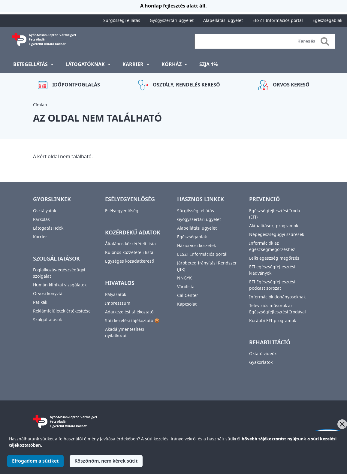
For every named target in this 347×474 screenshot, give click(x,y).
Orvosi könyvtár (48, 294)
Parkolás (41, 219)
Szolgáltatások (47, 320)
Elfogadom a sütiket (35, 464)
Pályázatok (115, 294)
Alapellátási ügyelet (223, 20)
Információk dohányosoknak (277, 297)
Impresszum (117, 303)
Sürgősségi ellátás (121, 20)
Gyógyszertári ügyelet (172, 20)
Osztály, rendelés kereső (186, 85)
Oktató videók (262, 354)
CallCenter (187, 295)
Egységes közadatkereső (129, 261)
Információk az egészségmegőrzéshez (272, 246)
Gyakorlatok (261, 362)
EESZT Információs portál (277, 20)
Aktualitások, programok (273, 226)
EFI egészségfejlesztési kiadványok (272, 270)
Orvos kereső (291, 85)
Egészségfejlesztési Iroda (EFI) (274, 214)
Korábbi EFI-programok (272, 321)
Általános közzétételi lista (130, 244)
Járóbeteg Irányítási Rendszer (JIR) (207, 266)
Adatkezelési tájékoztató (129, 312)
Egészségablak (327, 20)
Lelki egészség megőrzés (274, 258)
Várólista (186, 287)
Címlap (40, 105)
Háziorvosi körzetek (196, 246)
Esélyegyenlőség (121, 211)
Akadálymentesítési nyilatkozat (124, 332)
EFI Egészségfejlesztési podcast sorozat (272, 285)
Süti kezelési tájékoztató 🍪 (132, 321)
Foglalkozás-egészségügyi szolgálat (59, 273)
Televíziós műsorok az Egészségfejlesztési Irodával (277, 309)
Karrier (40, 237)
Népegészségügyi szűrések (276, 234)
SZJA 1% (208, 64)
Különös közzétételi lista (129, 252)
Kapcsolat (187, 304)
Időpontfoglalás (76, 85)
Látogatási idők (48, 228)
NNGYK (184, 278)
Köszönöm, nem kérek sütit (106, 464)
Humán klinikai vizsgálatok (59, 285)
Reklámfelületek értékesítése (62, 311)
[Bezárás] (342, 424)
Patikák (40, 302)
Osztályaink (44, 211)
